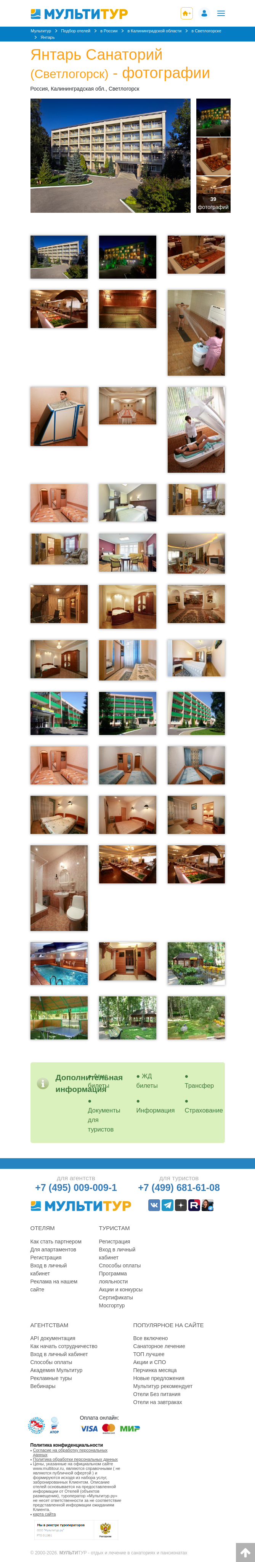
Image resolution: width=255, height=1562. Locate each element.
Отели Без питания (157, 1394)
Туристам (114, 1228)
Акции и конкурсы (121, 1289)
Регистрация (46, 1257)
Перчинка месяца (155, 1370)
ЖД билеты (147, 1081)
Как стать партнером (56, 1241)
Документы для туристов (104, 1120)
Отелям (42, 1228)
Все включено (150, 1338)
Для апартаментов (53, 1249)
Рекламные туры (51, 1378)
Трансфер (199, 1085)
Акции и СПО (149, 1362)
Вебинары (43, 1386)
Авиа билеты (98, 1081)
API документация (52, 1338)
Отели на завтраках (157, 1402)
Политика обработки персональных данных (75, 1459)
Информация (155, 1110)
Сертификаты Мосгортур (116, 1301)
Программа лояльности (113, 1277)
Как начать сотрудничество (64, 1346)
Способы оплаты (120, 1265)
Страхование (204, 1110)
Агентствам (49, 1325)
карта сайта (44, 1514)
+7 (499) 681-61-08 (179, 1187)
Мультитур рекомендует (163, 1386)
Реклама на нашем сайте (54, 1285)
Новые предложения (158, 1378)
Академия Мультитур (56, 1370)
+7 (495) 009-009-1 (76, 1187)
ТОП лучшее (149, 1354)
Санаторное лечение (159, 1346)
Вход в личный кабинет (48, 1269)
